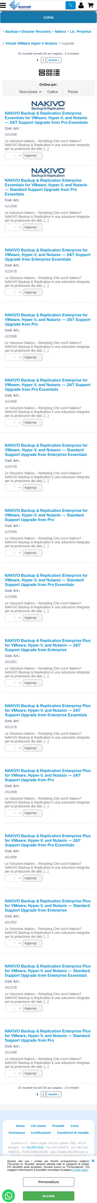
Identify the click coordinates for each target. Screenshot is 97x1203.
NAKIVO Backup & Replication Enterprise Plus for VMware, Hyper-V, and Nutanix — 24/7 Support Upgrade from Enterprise (48, 645)
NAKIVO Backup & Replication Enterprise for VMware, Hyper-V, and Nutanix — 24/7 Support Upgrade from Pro (47, 319)
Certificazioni (41, 1132)
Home (20, 1126)
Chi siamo (38, 1126)
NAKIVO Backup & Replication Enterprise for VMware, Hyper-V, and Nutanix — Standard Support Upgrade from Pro (46, 515)
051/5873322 (35, 1147)
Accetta (48, 1196)
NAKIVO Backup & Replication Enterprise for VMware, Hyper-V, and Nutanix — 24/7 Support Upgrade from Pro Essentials (47, 384)
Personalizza (48, 1182)
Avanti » (54, 60)
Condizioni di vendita (73, 1132)
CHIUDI (93, 1160)
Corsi (48, 17)
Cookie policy (80, 1169)
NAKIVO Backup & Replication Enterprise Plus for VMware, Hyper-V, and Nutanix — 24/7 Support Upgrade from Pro (48, 775)
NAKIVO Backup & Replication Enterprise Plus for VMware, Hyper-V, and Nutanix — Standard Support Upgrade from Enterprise (48, 905)
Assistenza (16, 1132)
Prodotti (58, 1126)
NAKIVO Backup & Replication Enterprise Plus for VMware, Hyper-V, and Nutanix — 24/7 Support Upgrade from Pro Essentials (48, 840)
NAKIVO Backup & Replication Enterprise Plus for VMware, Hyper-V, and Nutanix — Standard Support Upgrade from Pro (48, 1035)
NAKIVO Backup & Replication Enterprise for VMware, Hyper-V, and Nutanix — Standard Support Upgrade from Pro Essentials (46, 580)
